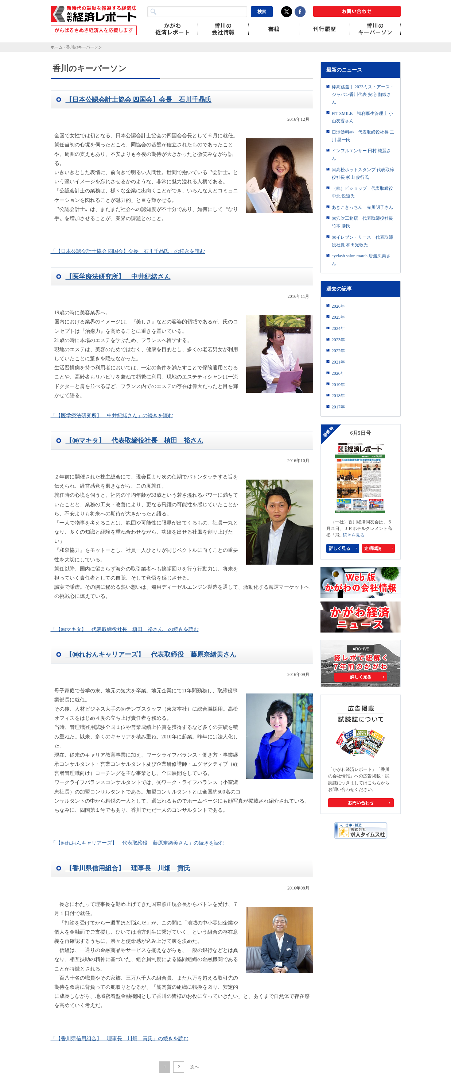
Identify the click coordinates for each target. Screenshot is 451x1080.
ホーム (57, 47)
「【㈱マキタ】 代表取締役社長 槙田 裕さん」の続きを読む (125, 629)
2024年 (338, 328)
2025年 (338, 317)
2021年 (338, 362)
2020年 (338, 373)
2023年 (338, 339)
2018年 (338, 395)
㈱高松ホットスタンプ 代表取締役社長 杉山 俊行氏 (363, 173)
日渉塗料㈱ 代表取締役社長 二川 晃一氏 (363, 136)
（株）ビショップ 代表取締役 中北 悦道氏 (362, 192)
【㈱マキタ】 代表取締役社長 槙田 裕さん (134, 440)
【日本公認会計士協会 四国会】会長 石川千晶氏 (139, 99)
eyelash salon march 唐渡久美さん (361, 259)
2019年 (338, 384)
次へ (194, 1066)
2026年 (338, 306)
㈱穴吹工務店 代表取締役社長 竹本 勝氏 (362, 222)
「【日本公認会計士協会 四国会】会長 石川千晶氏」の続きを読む (128, 251)
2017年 (338, 407)
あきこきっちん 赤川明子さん (362, 207)
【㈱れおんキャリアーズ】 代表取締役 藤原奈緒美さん (151, 654)
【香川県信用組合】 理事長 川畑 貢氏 (128, 868)
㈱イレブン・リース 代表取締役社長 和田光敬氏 (362, 241)
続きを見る (354, 535)
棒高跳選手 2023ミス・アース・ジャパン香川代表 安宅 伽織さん (363, 94)
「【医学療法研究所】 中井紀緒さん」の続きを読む (112, 415)
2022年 (338, 350)
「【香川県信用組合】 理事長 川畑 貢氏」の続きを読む (119, 1038)
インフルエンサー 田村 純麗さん (361, 154)
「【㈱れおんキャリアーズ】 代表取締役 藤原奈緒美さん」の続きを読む (137, 843)
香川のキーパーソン (84, 47)
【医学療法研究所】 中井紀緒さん (118, 276)
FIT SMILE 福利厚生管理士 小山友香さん (362, 117)
